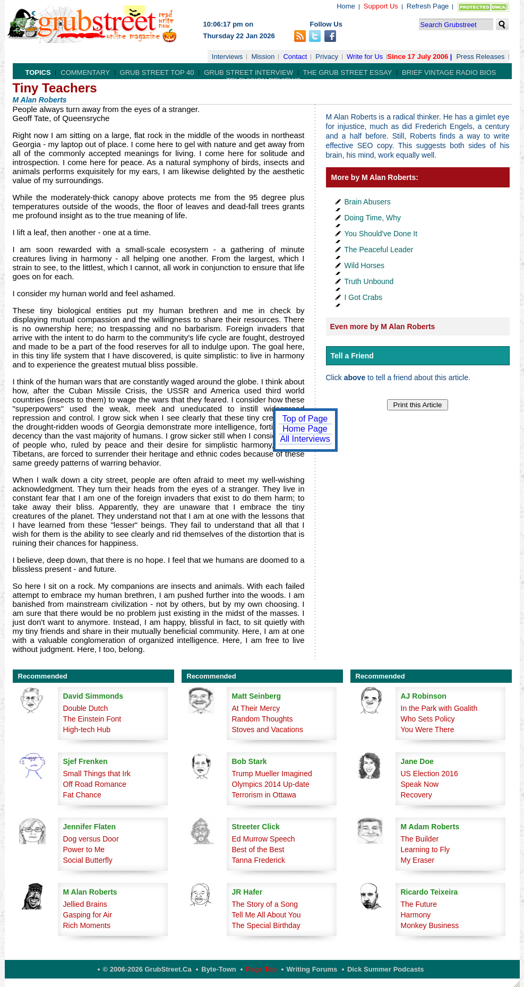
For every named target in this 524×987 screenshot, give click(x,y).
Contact (295, 57)
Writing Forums (312, 969)
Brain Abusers (368, 202)
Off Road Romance (95, 784)
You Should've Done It (381, 233)
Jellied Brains (85, 904)
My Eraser (418, 860)
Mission (262, 57)
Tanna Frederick (258, 860)
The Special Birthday (266, 925)
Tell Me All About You (266, 915)
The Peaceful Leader (379, 249)
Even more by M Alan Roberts (382, 326)
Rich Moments (86, 925)
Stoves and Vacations (267, 729)
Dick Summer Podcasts (385, 969)
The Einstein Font (92, 719)
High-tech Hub (87, 729)
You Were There (427, 729)
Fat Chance (82, 795)
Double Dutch (85, 708)
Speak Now (420, 784)
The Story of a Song (265, 904)
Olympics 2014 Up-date (271, 784)
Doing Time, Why (373, 217)
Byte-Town (218, 969)
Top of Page (305, 418)
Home (346, 6)
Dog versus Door (91, 839)
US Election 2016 (429, 773)
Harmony (416, 915)
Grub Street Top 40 (157, 72)
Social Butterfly (88, 860)
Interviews (227, 57)
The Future (419, 904)
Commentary (85, 72)
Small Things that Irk (97, 773)
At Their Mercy (256, 708)
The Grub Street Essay (347, 72)
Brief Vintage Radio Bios (449, 72)
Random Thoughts (262, 719)
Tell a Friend (352, 355)
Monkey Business (430, 925)
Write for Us (365, 57)
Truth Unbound (369, 281)
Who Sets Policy (428, 719)
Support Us (381, 6)
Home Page (305, 428)
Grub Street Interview (248, 72)
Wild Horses (364, 265)
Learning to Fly (425, 849)
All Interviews (305, 438)
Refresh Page (428, 6)
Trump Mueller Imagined (272, 773)
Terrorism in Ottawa (264, 795)
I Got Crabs (364, 297)
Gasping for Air (88, 915)
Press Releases (480, 57)
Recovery (416, 795)
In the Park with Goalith (439, 708)
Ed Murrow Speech (263, 839)
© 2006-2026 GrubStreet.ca (147, 969)
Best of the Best (258, 849)
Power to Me (84, 849)
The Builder (420, 839)
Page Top (261, 969)
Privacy (326, 57)
